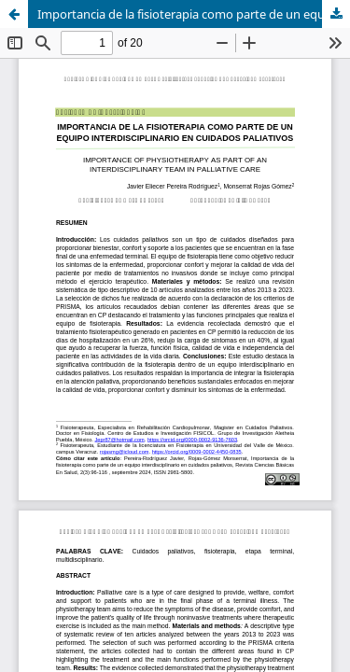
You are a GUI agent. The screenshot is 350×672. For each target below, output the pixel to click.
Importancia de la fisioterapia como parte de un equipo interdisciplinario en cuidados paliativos (193, 14)
